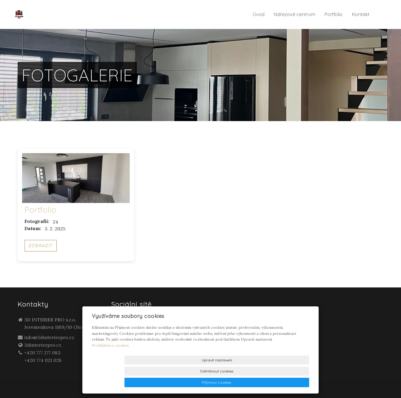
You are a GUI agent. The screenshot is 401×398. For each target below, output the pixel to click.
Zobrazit (40, 245)
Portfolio (333, 14)
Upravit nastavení (202, 382)
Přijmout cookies (289, 382)
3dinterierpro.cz (42, 345)
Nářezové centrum (294, 14)
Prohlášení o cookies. (110, 367)
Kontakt (360, 14)
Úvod (258, 14)
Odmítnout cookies (245, 382)
